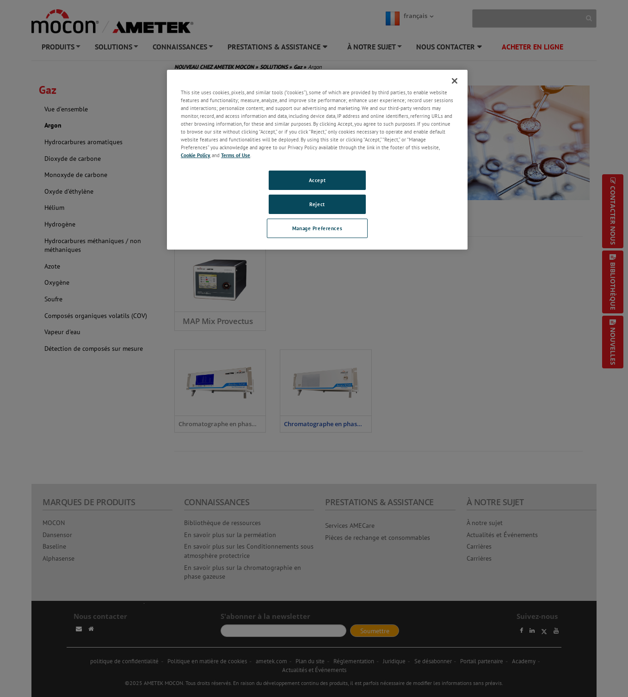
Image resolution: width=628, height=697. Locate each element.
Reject (317, 204)
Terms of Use (235, 155)
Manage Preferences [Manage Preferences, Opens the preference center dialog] (317, 228)
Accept (317, 180)
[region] (317, 160)
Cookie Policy (195, 155)
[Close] (454, 81)
